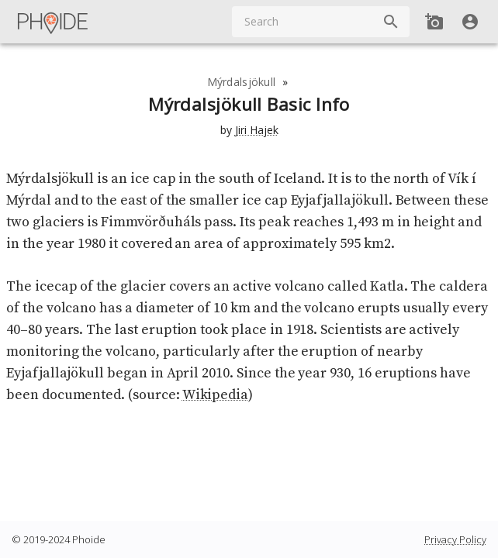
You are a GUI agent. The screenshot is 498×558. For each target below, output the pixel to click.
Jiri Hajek (256, 129)
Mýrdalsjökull (241, 81)
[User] (470, 21)
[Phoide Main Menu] (53, 21)
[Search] (390, 21)
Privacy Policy (455, 539)
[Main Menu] (53, 21)
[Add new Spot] (434, 21)
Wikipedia (215, 395)
